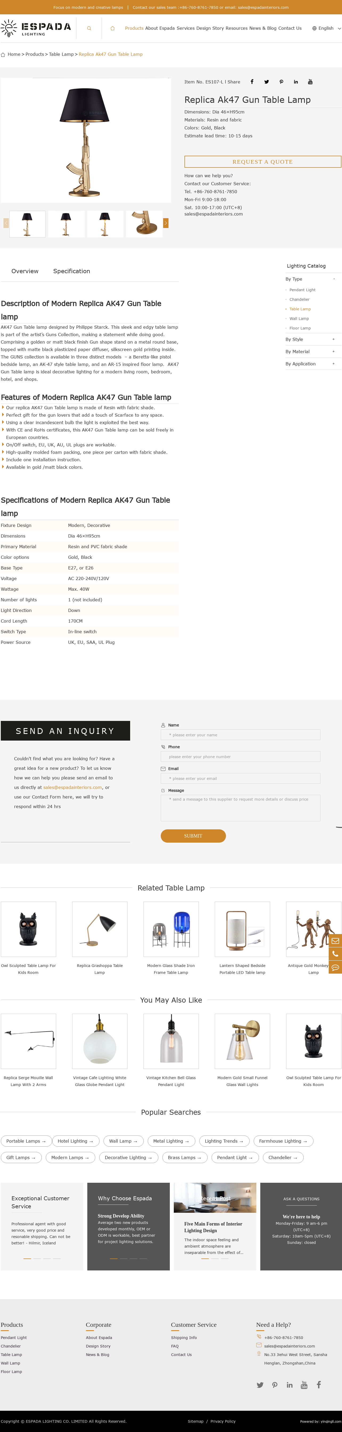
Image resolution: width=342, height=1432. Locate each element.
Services (186, 28)
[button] (165, 223)
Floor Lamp (300, 328)
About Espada (160, 28)
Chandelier (300, 299)
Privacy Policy (223, 1421)
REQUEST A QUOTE (263, 161)
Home (14, 54)
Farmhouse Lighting (283, 1141)
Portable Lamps (26, 1141)
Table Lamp (61, 54)
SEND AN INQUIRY (65, 731)
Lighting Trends (224, 1141)
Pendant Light (303, 290)
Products (134, 28)
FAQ (175, 1346)
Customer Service (194, 1324)
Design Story (210, 28)
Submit (193, 836)
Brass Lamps (185, 1157)
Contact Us (290, 28)
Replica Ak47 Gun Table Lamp (111, 54)
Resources (237, 28)
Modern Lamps (70, 1157)
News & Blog (263, 28)
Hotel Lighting (76, 1141)
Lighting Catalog (306, 266)
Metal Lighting (171, 1141)
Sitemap (196, 1421)
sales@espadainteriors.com (263, 7)
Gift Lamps (21, 1157)
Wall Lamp (299, 318)
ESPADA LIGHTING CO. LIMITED (57, 1421)
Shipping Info (184, 1337)
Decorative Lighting (129, 1157)
